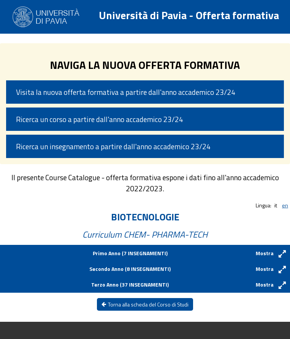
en (285, 205)
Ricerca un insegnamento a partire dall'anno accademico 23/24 (113, 146)
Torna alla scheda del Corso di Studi (145, 304)
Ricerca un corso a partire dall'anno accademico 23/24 (99, 119)
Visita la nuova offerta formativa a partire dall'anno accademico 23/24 (125, 92)
